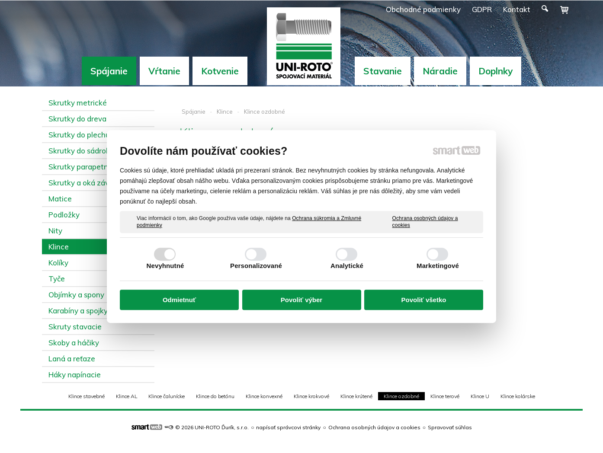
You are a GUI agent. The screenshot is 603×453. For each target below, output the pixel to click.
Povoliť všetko (423, 299)
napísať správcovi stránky (288, 427)
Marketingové (438, 265)
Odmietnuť (179, 299)
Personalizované (256, 265)
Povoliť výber (301, 299)
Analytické (346, 265)
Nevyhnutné (165, 265)
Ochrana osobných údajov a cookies (425, 221)
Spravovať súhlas (450, 427)
